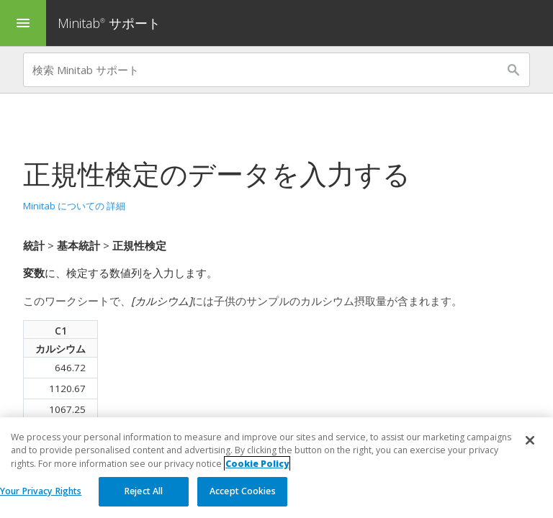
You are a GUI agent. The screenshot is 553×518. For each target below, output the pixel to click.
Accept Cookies (243, 491)
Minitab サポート (109, 23)
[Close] (530, 440)
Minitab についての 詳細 (74, 205)
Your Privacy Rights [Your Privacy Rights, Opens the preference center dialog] (40, 491)
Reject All (144, 491)
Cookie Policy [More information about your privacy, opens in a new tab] (257, 464)
